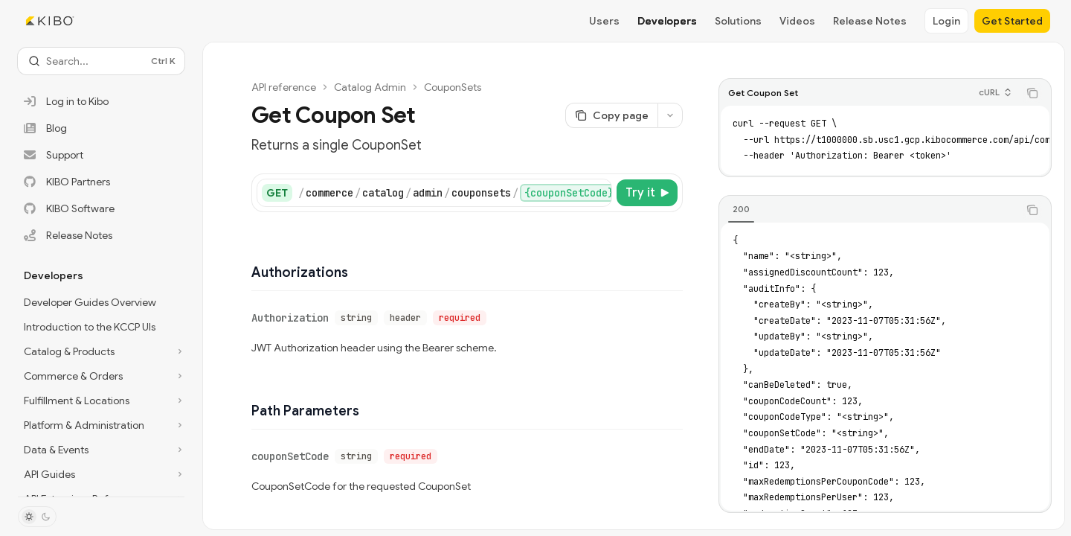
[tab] (741, 209)
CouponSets (452, 87)
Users (604, 21)
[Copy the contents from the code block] (1032, 93)
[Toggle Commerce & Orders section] (101, 376)
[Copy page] (611, 115)
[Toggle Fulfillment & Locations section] (101, 400)
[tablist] (869, 210)
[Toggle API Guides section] (101, 474)
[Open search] (101, 61)
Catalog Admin (370, 87)
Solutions (738, 21)
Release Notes (870, 21)
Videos (797, 21)
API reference (283, 87)
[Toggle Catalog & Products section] (101, 351)
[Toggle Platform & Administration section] (101, 425)
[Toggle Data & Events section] (101, 450)
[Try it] (647, 192)
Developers (667, 21)
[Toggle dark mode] (37, 516)
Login (946, 21)
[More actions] (670, 115)
